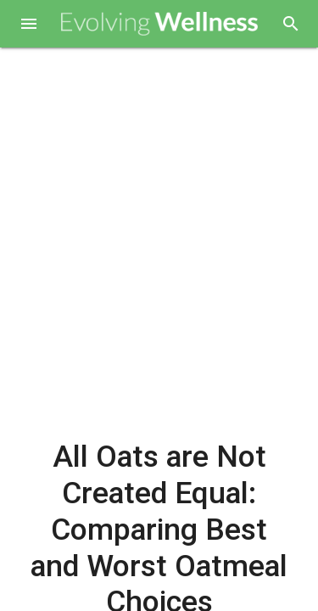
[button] (28, 25)
